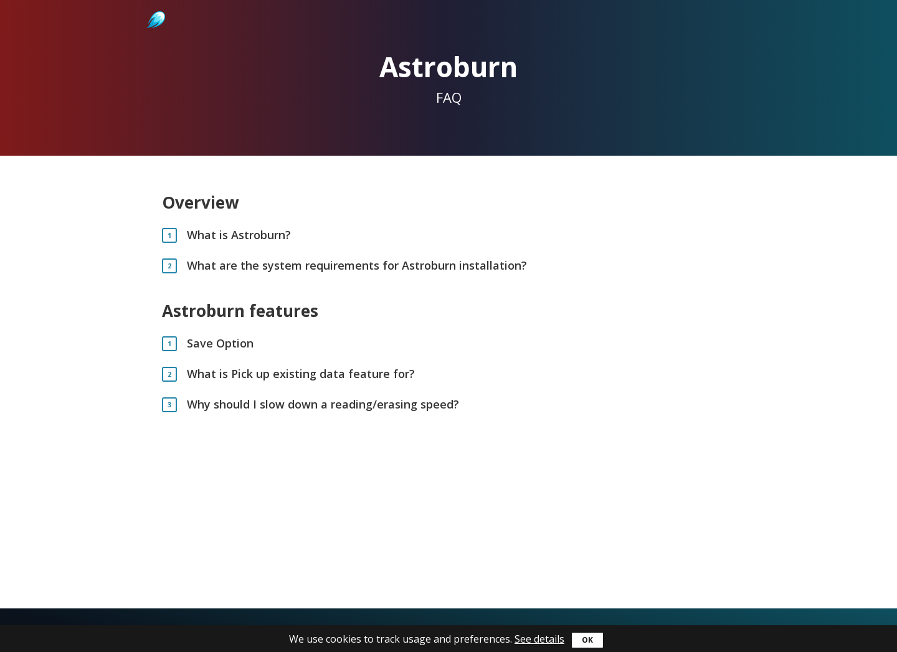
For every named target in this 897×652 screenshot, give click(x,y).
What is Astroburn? (239, 235)
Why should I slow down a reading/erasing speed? (323, 404)
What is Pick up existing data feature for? (301, 374)
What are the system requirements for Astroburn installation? (357, 265)
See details (539, 639)
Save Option (220, 343)
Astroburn (154, 6)
